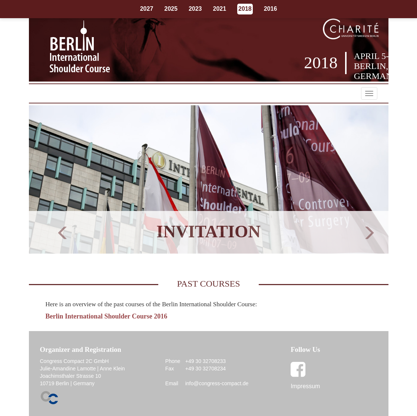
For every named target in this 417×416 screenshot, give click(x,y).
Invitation (208, 231)
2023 (195, 9)
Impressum (305, 386)
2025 (171, 9)
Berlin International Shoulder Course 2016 (107, 316)
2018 (245, 9)
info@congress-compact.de (217, 383)
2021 (219, 9)
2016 (270, 9)
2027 (146, 9)
